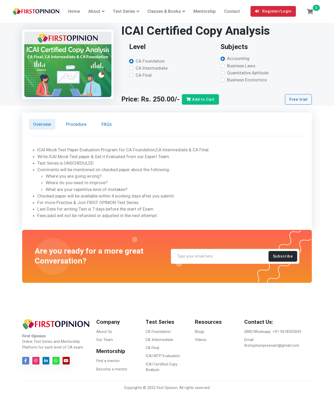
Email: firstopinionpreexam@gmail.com (271, 343)
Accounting (238, 58)
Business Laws (241, 65)
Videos (200, 340)
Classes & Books (164, 11)
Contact (232, 11)
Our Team (104, 340)
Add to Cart (200, 99)
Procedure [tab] (76, 124)
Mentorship (204, 11)
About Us (104, 332)
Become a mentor (111, 369)
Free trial (298, 99)
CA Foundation (150, 61)
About (94, 11)
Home (74, 11)
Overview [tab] (42, 124)
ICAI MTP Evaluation (163, 356)
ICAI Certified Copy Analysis (161, 367)
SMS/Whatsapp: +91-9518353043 (272, 332)
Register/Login (273, 11)
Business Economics (247, 79)
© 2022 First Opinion (160, 388)
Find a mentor (108, 361)
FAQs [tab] (107, 124)
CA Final (144, 75)
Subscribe (283, 256)
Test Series (124, 11)
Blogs (199, 332)
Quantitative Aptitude (248, 72)
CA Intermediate (152, 68)
